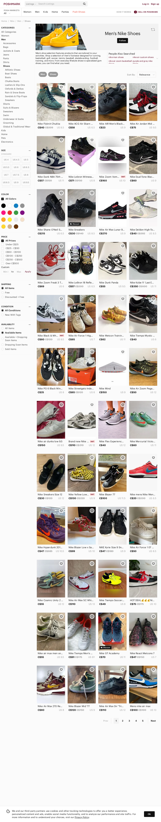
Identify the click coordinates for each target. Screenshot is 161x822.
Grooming (8, 122)
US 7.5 (16, 175)
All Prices (8, 240)
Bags (5, 47)
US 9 (16, 182)
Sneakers (10, 100)
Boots (8, 77)
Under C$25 (9, 244)
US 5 (26, 159)
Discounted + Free (12, 297)
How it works (124, 12)
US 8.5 (6, 182)
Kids (45, 11)
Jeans (6, 54)
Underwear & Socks (13, 119)
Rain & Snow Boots (15, 92)
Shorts (6, 103)
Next (153, 720)
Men (37, 11)
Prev (105, 720)
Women (27, 11)
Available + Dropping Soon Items (14, 339)
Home (55, 11)
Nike (12, 21)
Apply (28, 271)
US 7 (6, 175)
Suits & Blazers (11, 107)
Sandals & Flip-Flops (16, 96)
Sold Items (9, 349)
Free (5, 292)
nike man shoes (116, 57)
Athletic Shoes (12, 69)
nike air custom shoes (143, 57)
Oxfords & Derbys (14, 88)
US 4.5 (16, 159)
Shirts (6, 62)
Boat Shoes (11, 73)
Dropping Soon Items (14, 344)
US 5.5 (6, 167)
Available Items (11, 332)
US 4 (6, 159)
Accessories (9, 43)
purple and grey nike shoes (143, 62)
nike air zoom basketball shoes (120, 62)
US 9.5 (26, 182)
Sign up (155, 4)
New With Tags (11, 314)
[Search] (59, 3)
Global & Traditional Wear (16, 126)
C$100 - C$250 (11, 255)
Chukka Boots (12, 81)
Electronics (7, 141)
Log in (145, 4)
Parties (65, 11)
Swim (6, 115)
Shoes (28, 21)
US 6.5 (26, 167)
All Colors (8, 198)
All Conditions (10, 310)
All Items (7, 288)
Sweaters (8, 111)
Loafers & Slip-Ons (15, 85)
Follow (122, 40)
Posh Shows (79, 11)
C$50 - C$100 (11, 252)
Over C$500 (10, 263)
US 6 (16, 167)
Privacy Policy (82, 817)
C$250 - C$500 (11, 259)
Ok (149, 814)
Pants (6, 58)
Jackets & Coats (11, 50)
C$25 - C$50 (10, 248)
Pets (3, 138)
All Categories (8, 31)
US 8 (26, 175)
